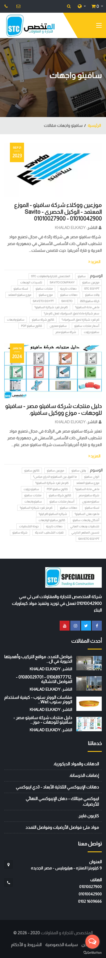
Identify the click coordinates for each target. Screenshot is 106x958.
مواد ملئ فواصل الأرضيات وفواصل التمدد (62, 827)
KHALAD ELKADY (70, 227)
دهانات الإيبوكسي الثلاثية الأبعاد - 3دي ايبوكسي (57, 787)
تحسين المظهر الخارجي (85, 532)
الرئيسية (94, 125)
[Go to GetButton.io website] (92, 952)
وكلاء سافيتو (92, 294)
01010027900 (90, 886)
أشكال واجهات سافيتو (86, 520)
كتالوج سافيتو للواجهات (51, 520)
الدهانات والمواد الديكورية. (76, 763)
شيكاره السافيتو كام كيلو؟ (53, 514)
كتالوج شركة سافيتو (43, 319)
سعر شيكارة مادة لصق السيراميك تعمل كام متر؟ (71, 313)
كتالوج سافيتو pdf (31, 325)
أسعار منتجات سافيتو (86, 325)
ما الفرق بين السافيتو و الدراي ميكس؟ (55, 476)
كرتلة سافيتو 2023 (89, 301)
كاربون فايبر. (88, 815)
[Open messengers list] (92, 942)
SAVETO (66, 301)
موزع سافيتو (46, 294)
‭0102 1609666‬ (90, 901)
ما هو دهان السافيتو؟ (87, 514)
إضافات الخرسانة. (84, 775)
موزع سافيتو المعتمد (19, 294)
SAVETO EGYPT (43, 301)
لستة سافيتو (21, 288)
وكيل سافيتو (79, 470)
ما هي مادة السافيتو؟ (87, 307)
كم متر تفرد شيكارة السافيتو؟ (36, 507)
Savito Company (62, 282)
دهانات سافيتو (68, 294)
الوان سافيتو (91, 476)
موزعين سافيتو (90, 282)
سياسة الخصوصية (61, 944)
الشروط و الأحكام (26, 944)
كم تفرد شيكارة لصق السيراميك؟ (80, 319)
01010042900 (90, 894)
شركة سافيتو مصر (65, 332)
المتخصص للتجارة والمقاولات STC (50, 276)
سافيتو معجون (58, 325)
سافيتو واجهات (15, 319)
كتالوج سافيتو (31, 470)
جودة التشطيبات (28, 526)
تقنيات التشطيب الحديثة (49, 532)
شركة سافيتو (19, 532)
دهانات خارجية (68, 288)
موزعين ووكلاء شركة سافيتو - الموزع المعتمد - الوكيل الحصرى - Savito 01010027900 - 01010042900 (58, 212)
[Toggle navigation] (99, 26)
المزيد (94, 261)
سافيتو (82, 276)
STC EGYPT (91, 288)
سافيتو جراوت (91, 332)
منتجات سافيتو (44, 288)
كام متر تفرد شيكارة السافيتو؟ (51, 307)
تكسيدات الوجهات (31, 282)
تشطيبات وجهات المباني (84, 526)
